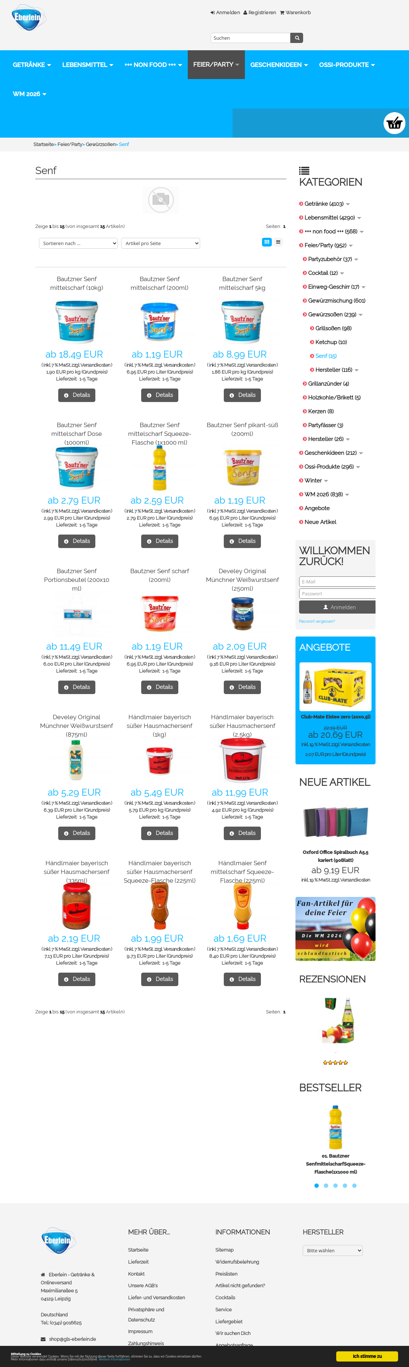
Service (223, 1265)
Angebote (317, 465)
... (335, 1008)
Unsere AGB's (143, 1241)
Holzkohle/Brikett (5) (334, 354)
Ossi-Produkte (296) (332, 423)
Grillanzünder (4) (328, 340)
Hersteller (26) (329, 396)
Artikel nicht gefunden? (240, 1241)
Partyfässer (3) (325, 382)
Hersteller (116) (337, 326)
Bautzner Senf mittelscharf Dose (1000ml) (76, 390)
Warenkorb (226, 12)
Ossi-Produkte (110, 79)
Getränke (32, 50)
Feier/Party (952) (329, 202)
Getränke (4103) (327, 160)
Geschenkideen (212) (334, 409)
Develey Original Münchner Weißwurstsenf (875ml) (76, 682)
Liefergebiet (228, 1276)
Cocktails (225, 1253)
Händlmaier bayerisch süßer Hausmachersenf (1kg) (159, 682)
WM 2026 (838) (327, 451)
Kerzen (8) (321, 368)
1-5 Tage (88, 335)
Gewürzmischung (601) (336, 257)
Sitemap (224, 1206)
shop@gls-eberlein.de (72, 1295)
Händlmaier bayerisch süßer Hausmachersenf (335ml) (76, 828)
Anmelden (156, 12)
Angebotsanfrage (234, 1300)
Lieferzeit (138, 1218)
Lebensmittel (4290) (333, 174)
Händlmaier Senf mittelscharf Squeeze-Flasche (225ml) (242, 828)
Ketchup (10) (331, 299)
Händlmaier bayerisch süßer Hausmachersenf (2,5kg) (242, 682)
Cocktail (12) (326, 229)
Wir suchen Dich (232, 1288)
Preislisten (226, 1230)
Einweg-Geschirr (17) (337, 243)
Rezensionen (335, 936)
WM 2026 (165, 79)
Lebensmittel (88, 50)
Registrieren (190, 12)
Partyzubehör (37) (333, 216)
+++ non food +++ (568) (334, 188)
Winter (316, 437)
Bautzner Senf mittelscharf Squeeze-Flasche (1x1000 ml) (159, 390)
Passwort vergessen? (317, 578)
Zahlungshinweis (146, 1298)
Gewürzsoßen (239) (335, 271)
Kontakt (136, 1230)
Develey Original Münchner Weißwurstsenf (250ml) (242, 536)
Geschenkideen (42, 79)
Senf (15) (326, 313)
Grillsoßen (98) (333, 285)
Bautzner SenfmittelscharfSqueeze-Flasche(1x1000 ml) (335, 1120)
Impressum (140, 1286)
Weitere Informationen (161, 1359)
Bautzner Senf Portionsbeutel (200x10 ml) (77, 536)
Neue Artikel (320, 479)
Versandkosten (95, 321)
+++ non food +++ (153, 50)
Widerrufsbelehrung (237, 1218)
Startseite (138, 1206)
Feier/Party (216, 50)
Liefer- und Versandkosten (156, 1253)
